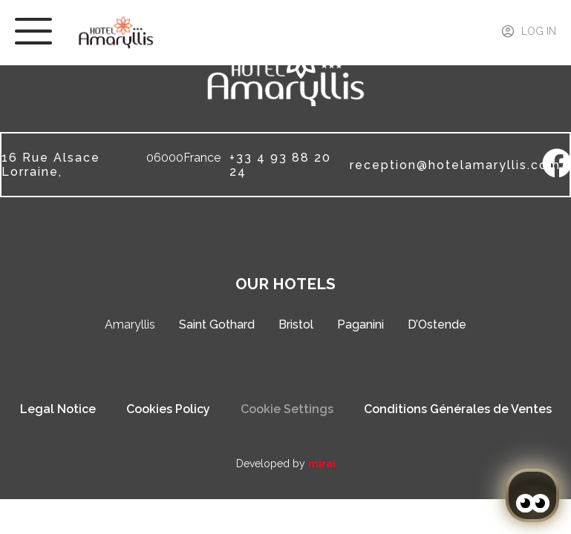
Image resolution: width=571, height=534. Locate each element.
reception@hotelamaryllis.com (455, 165)
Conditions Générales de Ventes (458, 409)
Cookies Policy (168, 409)
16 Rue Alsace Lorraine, (50, 165)
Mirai (322, 463)
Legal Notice (58, 409)
